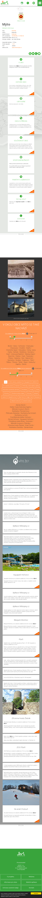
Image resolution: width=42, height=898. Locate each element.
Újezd (25, 362)
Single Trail (29, 397)
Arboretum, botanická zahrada (11, 389)
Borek (10, 346)
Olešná (18, 356)
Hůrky (29, 350)
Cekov (15, 346)
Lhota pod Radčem (17, 354)
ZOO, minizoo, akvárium (15, 382)
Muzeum (37, 397)
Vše (6, 382)
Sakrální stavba (27, 401)
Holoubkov (22, 350)
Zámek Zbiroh (20, 405)
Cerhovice (21, 346)
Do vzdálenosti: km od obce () (16, 368)
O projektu (10, 876)
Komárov (31, 352)
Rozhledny (24, 389)
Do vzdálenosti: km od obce (15, 333)
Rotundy (29, 393)
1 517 (13, 44)
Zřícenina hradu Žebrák (16, 425)
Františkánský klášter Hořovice (20, 417)
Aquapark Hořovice (26, 419)
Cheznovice (14, 348)
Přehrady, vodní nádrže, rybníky (31, 386)
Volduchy (32, 362)
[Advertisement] (21, 246)
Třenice (14, 362)
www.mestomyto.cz (17, 47)
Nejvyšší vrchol (12, 397)
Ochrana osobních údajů (10, 888)
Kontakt (31, 888)
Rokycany (14, 34)
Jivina (34, 350)
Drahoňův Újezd (11, 350)
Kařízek (15, 352)
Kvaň (8, 354)
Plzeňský (14, 30)
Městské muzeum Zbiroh (20, 409)
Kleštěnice (23, 352)
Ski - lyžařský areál (8, 386)
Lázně (4, 397)
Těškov (8, 362)
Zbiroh (24, 364)
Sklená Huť (29, 358)
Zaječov (18, 364)
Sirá (23, 358)
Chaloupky (29, 346)
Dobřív (28, 348)
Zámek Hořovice (13, 419)
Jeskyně (36, 393)
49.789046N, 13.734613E (18, 36)
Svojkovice (25, 360)
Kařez (10, 352)
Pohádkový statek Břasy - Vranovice (20, 421)
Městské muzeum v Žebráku (20, 423)
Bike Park (21, 397)
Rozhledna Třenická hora (20, 411)
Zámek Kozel (28, 427)
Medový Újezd (30, 354)
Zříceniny (6, 393)
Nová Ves (11, 356)
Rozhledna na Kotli (21, 415)
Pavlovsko (29, 356)
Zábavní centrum (15, 401)
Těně (32, 360)
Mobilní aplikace (31, 882)
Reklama (31, 876)
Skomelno (11, 360)
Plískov (10, 358)
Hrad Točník (29, 425)
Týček (20, 362)
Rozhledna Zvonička (16, 427)
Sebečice (17, 358)
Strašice (18, 360)
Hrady (31, 389)
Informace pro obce (10, 882)
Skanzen (17, 386)
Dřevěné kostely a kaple (18, 393)
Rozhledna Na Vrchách (28, 413)
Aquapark (27, 382)
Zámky (37, 389)
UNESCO (34, 382)
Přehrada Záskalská (12, 413)
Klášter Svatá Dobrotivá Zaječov (20, 407)
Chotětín (22, 348)
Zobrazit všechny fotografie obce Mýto (21, 318)
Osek (23, 356)
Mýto (6, 24)
